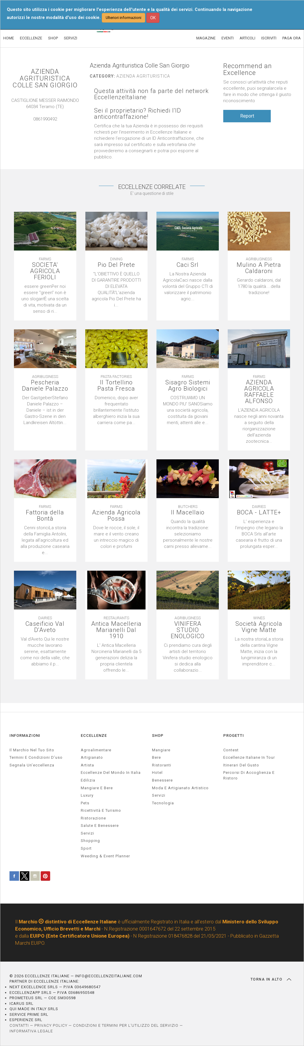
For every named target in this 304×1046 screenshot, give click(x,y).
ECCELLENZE (31, 38)
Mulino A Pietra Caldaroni (259, 268)
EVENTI (227, 38)
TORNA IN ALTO (271, 979)
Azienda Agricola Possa (116, 515)
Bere (156, 757)
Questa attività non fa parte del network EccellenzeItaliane (151, 94)
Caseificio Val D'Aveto (45, 627)
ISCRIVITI (268, 38)
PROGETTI (233, 735)
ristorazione (93, 818)
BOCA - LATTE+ (259, 512)
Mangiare (161, 750)
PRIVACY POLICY (50, 1025)
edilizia (88, 780)
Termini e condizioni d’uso (36, 757)
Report (247, 116)
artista (87, 765)
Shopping (90, 840)
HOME (8, 38)
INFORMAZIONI (25, 735)
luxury (87, 795)
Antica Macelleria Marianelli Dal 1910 (116, 630)
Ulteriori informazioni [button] (123, 17)
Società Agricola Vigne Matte (258, 627)
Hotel (157, 772)
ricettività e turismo (101, 810)
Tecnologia (163, 803)
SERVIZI (70, 38)
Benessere (162, 780)
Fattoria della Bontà (45, 515)
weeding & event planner (105, 856)
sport (86, 848)
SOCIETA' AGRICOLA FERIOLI (45, 271)
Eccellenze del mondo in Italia (111, 772)
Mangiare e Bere (97, 788)
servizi (87, 833)
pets (85, 803)
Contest (231, 750)
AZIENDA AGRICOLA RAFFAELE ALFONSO (259, 391)
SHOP (53, 38)
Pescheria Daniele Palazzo (45, 385)
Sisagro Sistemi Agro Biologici (187, 385)
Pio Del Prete (116, 265)
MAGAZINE (206, 38)
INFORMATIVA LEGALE (31, 1031)
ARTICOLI (247, 38)
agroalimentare (96, 750)
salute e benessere (100, 825)
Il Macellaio (188, 512)
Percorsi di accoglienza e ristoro (249, 775)
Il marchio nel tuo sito (32, 750)
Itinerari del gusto (241, 765)
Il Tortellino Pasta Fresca (116, 385)
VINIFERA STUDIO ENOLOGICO (188, 630)
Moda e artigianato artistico (180, 788)
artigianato (92, 757)
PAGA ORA (291, 38)
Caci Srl (188, 265)
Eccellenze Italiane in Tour (249, 757)
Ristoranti (161, 765)
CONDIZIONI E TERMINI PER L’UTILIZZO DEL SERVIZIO (125, 1025)
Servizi (158, 795)
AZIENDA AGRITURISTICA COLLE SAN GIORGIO (44, 78)
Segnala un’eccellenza (32, 765)
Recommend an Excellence (247, 69)
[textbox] (259, 286)
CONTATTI (19, 1025)
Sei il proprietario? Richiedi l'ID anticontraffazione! (137, 114)
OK (153, 17)
